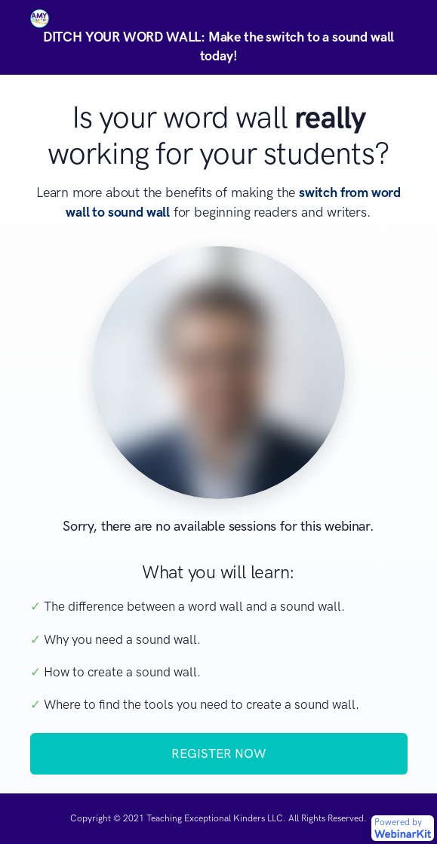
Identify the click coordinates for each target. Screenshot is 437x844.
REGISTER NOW (218, 753)
